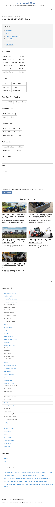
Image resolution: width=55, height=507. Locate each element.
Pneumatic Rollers (9, 313)
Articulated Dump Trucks (10, 385)
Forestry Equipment (9, 345)
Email (4, 165)
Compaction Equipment (10, 302)
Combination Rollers (9, 304)
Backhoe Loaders (8, 296)
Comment (4, 171)
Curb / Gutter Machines (10, 416)
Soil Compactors (8, 318)
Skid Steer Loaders (9, 429)
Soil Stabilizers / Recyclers (11, 419)
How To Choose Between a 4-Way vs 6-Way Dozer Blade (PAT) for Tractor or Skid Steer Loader (40, 216)
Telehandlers (7, 432)
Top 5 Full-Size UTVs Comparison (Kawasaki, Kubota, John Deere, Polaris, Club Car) (13, 241)
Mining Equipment (9, 383)
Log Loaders (7, 353)
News (5, 461)
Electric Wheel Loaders (10, 339)
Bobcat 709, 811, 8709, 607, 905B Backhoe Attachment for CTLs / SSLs (13, 265)
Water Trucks (7, 399)
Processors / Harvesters (10, 356)
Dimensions (9, 30)
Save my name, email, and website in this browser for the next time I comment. (24, 189)
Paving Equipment (9, 406)
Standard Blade (10, 39)
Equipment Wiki (25, 3)
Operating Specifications (13, 36)
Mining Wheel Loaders (10, 397)
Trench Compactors (9, 321)
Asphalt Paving (8, 408)
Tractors (6, 435)
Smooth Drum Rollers (10, 315)
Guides (6, 458)
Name (4, 159)
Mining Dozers (8, 391)
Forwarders (7, 350)
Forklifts (6, 362)
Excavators (7, 342)
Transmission (9, 42)
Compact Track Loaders (10, 299)
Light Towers (7, 371)
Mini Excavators (8, 380)
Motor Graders (8, 403)
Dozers (6, 330)
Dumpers (6, 333)
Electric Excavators (9, 336)
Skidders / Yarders (9, 359)
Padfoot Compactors (10, 310)
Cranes (6, 324)
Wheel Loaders (8, 444)
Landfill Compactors (9, 307)
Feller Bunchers (8, 348)
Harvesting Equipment (10, 368)
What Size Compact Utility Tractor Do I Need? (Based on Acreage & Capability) (14, 216)
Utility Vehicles (8, 438)
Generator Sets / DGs (10, 365)
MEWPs (6, 377)
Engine (7, 33)
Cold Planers (7, 411)
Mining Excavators (9, 394)
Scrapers (6, 426)
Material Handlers (9, 374)
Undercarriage (9, 44)
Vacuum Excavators (9, 441)
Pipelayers (7, 423)
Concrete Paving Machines (11, 414)
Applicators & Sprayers (10, 293)
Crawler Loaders (8, 327)
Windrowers (7, 447)
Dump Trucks (7, 388)
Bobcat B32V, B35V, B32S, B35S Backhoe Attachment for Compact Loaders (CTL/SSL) (41, 241)
